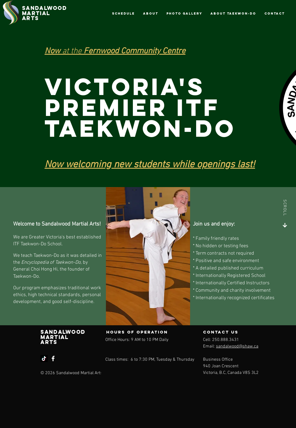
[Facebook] (53, 358)
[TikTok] (44, 358)
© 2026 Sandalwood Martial (67, 373)
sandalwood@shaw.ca (237, 346)
